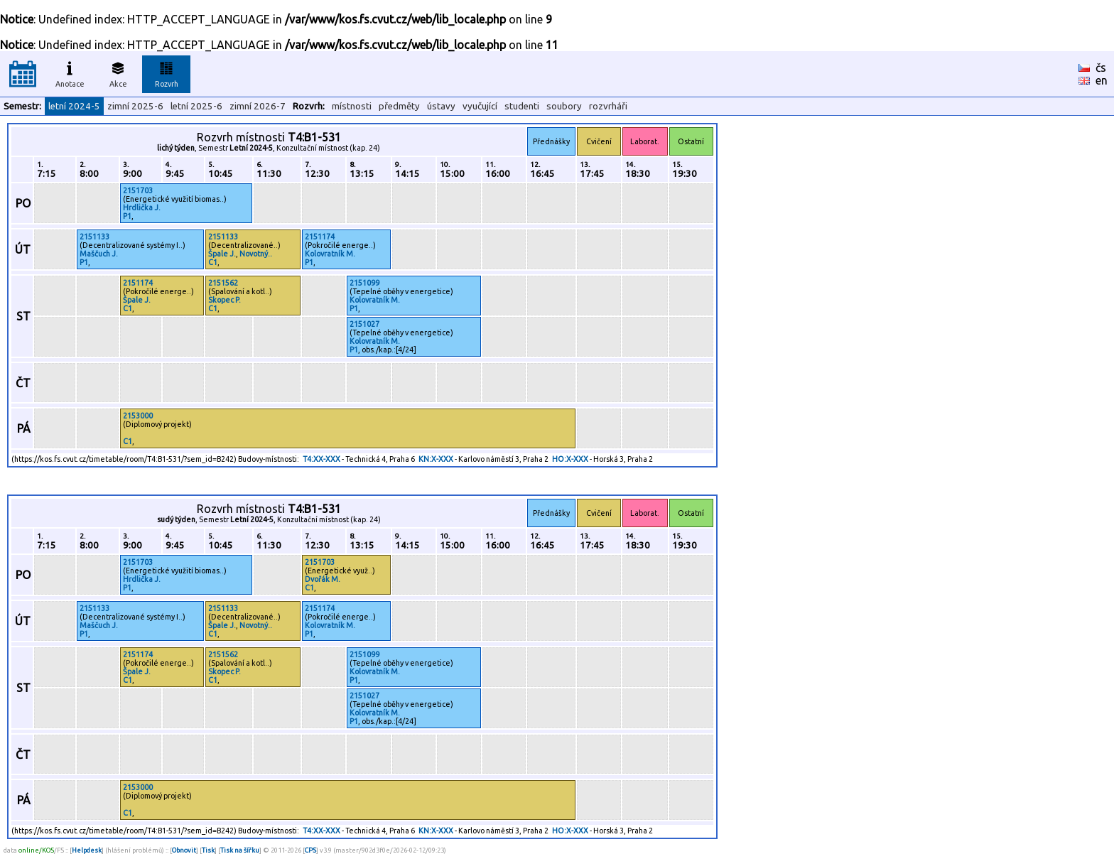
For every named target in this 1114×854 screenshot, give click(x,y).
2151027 (364, 324)
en (1102, 80)
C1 (212, 262)
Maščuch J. (99, 253)
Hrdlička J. (142, 207)
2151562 (223, 283)
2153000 (138, 415)
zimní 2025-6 (135, 106)
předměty (399, 106)
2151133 (94, 236)
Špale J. (222, 253)
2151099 (364, 283)
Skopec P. (224, 300)
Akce (118, 72)
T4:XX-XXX (321, 459)
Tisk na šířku (239, 850)
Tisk (208, 850)
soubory (564, 106)
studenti (521, 106)
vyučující (480, 106)
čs (1101, 67)
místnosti (352, 106)
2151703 (138, 190)
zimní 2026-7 (257, 106)
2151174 (320, 236)
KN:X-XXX (435, 459)
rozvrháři (608, 106)
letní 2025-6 (196, 106)
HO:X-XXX (570, 459)
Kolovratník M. (330, 253)
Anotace (70, 72)
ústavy (441, 106)
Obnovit (184, 850)
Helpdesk (87, 850)
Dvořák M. (322, 579)
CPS (310, 850)
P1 (127, 216)
